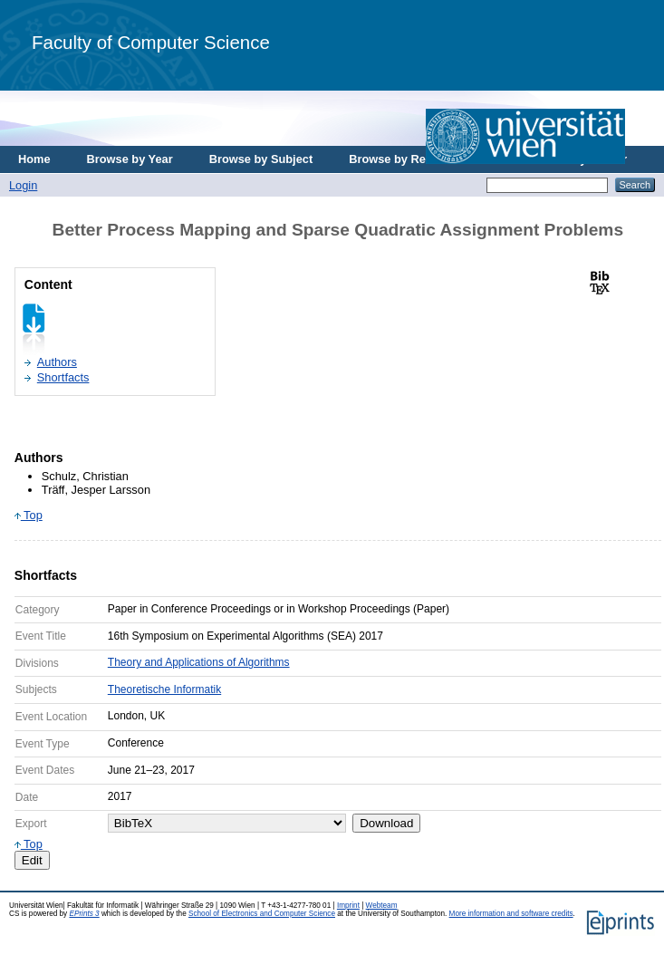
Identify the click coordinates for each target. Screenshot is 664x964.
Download (386, 823)
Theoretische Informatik (164, 689)
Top (28, 515)
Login (23, 185)
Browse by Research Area (420, 159)
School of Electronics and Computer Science (261, 914)
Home (34, 159)
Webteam (382, 905)
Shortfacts (63, 377)
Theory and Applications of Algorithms (199, 662)
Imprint (348, 905)
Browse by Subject (261, 159)
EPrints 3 (84, 914)
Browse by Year (130, 159)
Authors (57, 362)
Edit (32, 860)
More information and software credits (511, 914)
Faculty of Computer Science (151, 42)
